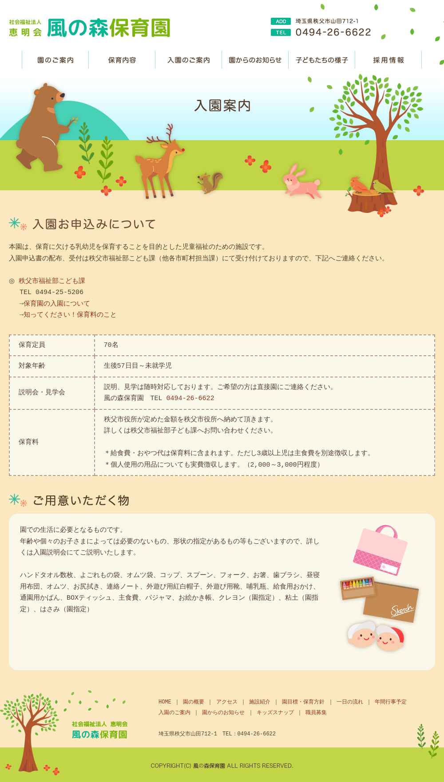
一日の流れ (350, 702)
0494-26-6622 (190, 398)
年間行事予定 (391, 702)
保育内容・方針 (122, 60)
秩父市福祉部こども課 (50, 281)
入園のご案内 (188, 60)
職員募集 (388, 60)
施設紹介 (259, 702)
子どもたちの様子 (322, 60)
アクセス (227, 702)
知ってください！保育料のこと (70, 314)
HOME (165, 702)
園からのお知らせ (255, 60)
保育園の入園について (57, 303)
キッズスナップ (275, 712)
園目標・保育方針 (303, 702)
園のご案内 (55, 60)
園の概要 (193, 702)
